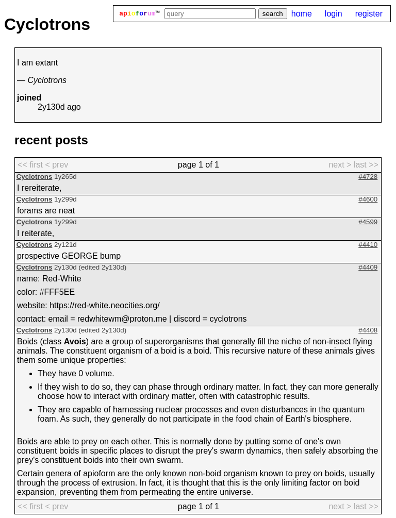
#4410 (367, 244)
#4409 (367, 267)
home (301, 13)
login (333, 13)
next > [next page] (339, 164)
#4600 (367, 199)
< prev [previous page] (56, 164)
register (369, 13)
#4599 (367, 222)
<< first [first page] (30, 164)
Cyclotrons (34, 176)
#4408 (367, 330)
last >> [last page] (366, 164)
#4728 (367, 176)
